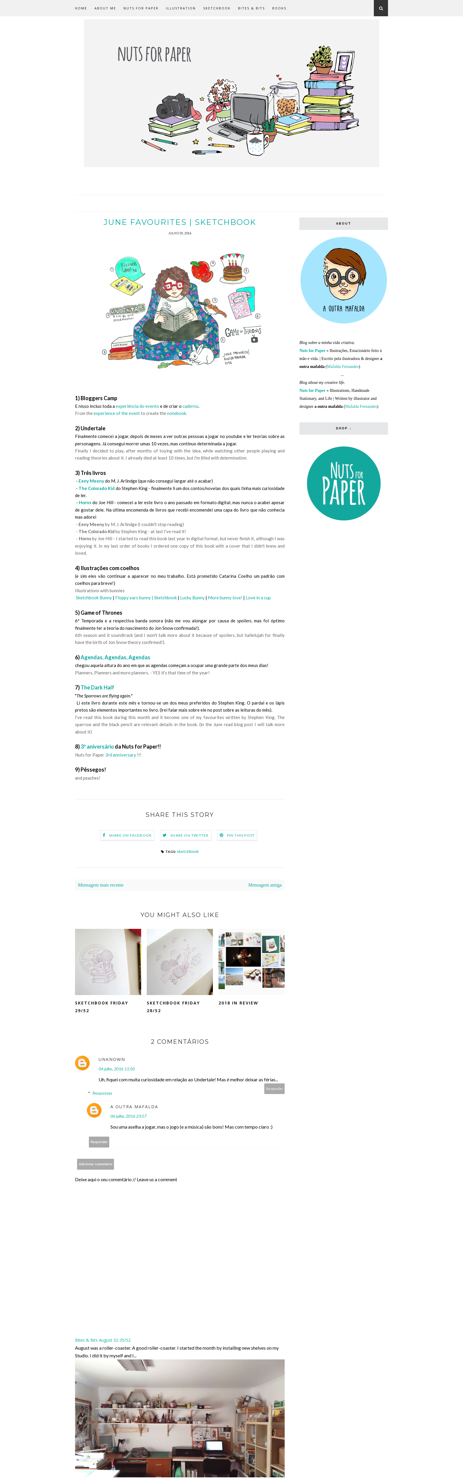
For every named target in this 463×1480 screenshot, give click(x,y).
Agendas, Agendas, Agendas (115, 657)
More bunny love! (225, 598)
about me (105, 8)
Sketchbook (217, 8)
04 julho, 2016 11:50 (117, 1069)
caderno (190, 406)
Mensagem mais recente (101, 885)
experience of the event (117, 413)
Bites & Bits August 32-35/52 (103, 1340)
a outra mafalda (134, 1107)
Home (81, 8)
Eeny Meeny (91, 481)
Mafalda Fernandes (343, 366)
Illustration (181, 8)
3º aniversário (97, 747)
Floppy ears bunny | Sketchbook (146, 598)
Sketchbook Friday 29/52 (101, 1007)
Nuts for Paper (141, 8)
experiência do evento (137, 406)
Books (279, 8)
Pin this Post (241, 835)
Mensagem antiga (265, 885)
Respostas (102, 1093)
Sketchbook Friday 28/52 (173, 1007)
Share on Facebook (130, 835)
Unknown (112, 1059)
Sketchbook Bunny (94, 598)
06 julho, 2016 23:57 (128, 1116)
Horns (85, 502)
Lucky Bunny (192, 598)
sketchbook (188, 851)
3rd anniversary (120, 755)
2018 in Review (238, 1003)
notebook (176, 413)
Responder (274, 1089)
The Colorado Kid (97, 488)
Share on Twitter (189, 835)
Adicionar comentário (96, 1164)
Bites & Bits (251, 8)
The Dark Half (98, 687)
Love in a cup (258, 598)
